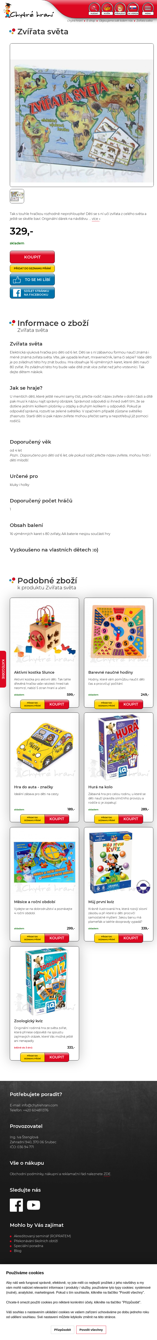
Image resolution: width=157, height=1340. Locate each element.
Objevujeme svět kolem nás (116, 20)
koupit (32, 257)
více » (96, 219)
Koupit (56, 704)
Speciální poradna (28, 1246)
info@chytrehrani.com (40, 1105)
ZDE (107, 1174)
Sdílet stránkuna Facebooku (31, 293)
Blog (17, 1251)
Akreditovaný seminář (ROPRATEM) (42, 1236)
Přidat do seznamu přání (32, 268)
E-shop (90, 20)
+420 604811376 (35, 1110)
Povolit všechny (91, 1329)
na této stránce (104, 1317)
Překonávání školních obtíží (36, 1241)
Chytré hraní (75, 20)
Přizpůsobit (62, 1329)
